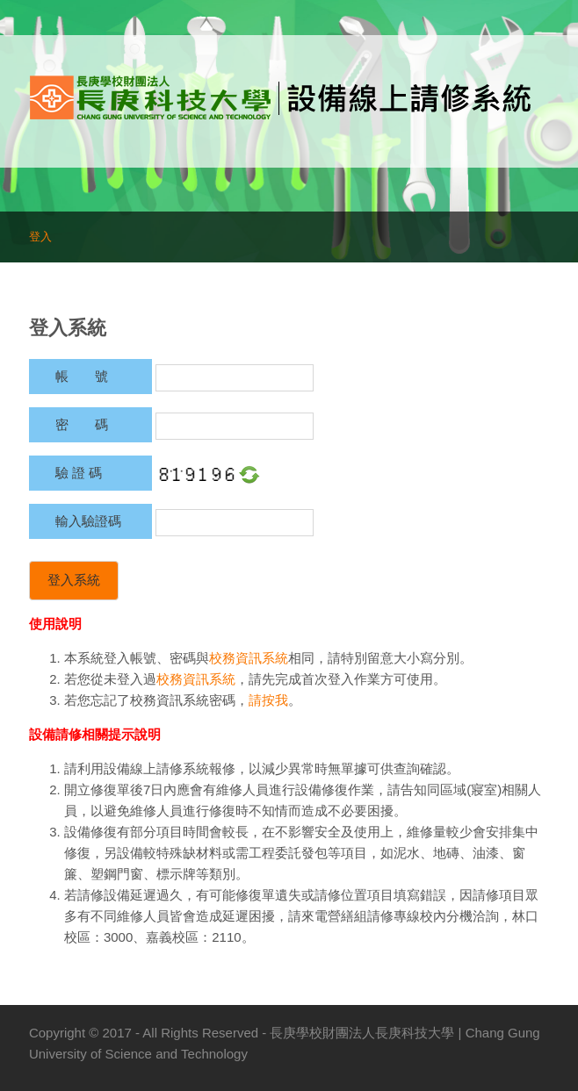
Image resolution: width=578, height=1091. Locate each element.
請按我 (268, 700)
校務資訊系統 (248, 657)
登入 (40, 236)
